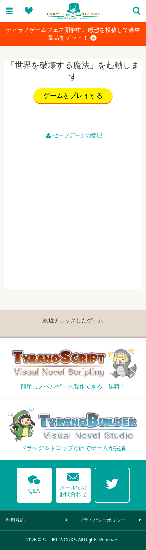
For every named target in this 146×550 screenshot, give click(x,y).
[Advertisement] (73, 216)
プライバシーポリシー (102, 520)
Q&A (34, 483)
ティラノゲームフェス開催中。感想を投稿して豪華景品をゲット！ (73, 34)
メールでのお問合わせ (73, 483)
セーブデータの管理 (74, 135)
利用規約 (15, 520)
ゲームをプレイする (73, 95)
